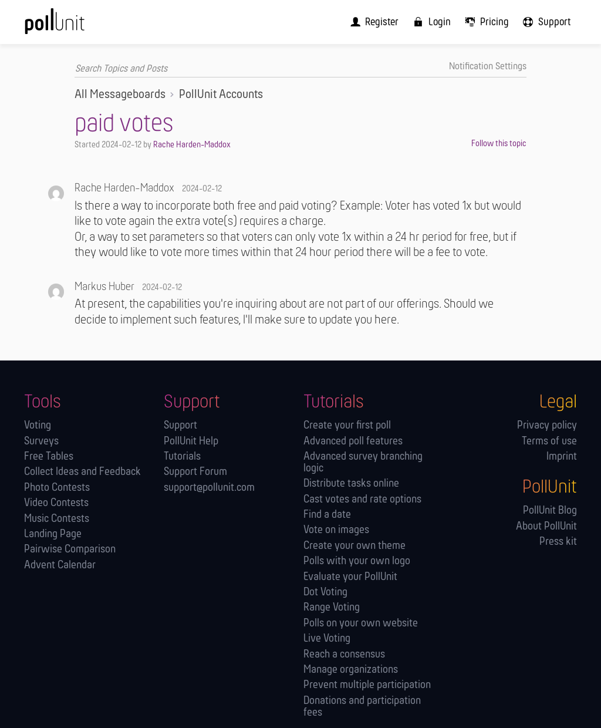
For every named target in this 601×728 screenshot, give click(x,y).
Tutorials (182, 457)
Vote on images (336, 530)
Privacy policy (547, 426)
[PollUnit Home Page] (72, 26)
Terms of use (549, 441)
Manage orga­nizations (350, 669)
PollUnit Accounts (221, 95)
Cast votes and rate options (362, 499)
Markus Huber (104, 286)
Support (180, 426)
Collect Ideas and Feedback (82, 472)
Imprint (561, 457)
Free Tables (48, 457)
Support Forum (195, 472)
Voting (37, 426)
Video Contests (56, 503)
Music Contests (56, 518)
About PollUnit (546, 526)
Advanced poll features (353, 441)
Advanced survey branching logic (363, 462)
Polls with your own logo (356, 561)
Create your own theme (354, 545)
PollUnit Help (191, 441)
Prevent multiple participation (367, 685)
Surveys (41, 441)
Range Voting (331, 608)
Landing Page (53, 534)
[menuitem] (380, 21)
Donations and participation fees (362, 706)
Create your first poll (347, 426)
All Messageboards (120, 95)
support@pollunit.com (209, 487)
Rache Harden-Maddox (192, 144)
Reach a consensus (344, 654)
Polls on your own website (360, 623)
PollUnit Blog (550, 511)
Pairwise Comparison (70, 549)
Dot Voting (325, 592)
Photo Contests (57, 487)
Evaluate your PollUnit (350, 576)
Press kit (558, 542)
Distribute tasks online (351, 484)
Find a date (327, 515)
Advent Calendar (60, 565)
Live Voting (326, 639)
